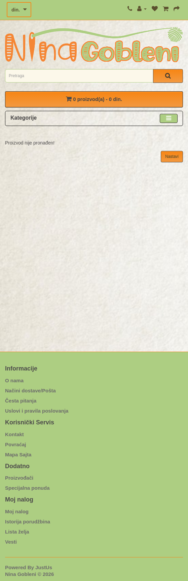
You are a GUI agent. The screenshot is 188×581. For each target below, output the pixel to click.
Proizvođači (19, 478)
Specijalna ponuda (27, 488)
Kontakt (14, 434)
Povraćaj (15, 444)
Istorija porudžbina (27, 521)
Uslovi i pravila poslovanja (36, 411)
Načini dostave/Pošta (30, 390)
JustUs (43, 567)
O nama (14, 380)
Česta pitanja (20, 401)
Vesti (11, 542)
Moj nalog (17, 511)
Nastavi (172, 156)
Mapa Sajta (18, 454)
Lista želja (17, 532)
